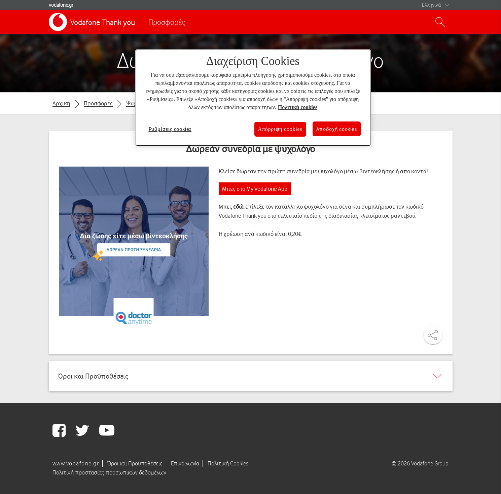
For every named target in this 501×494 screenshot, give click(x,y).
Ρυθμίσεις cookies (170, 129)
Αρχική (61, 103)
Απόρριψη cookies (280, 129)
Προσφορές (166, 22)
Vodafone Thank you (102, 22)
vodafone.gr (61, 5)
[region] (253, 97)
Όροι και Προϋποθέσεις (135, 463)
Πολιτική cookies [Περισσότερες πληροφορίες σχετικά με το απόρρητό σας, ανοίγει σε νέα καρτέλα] (297, 107)
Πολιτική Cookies (228, 463)
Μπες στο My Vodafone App (254, 188)
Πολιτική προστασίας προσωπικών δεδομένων (109, 472)
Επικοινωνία (185, 463)
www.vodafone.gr (75, 463)
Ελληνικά (431, 5)
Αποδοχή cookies (336, 129)
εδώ (238, 206)
